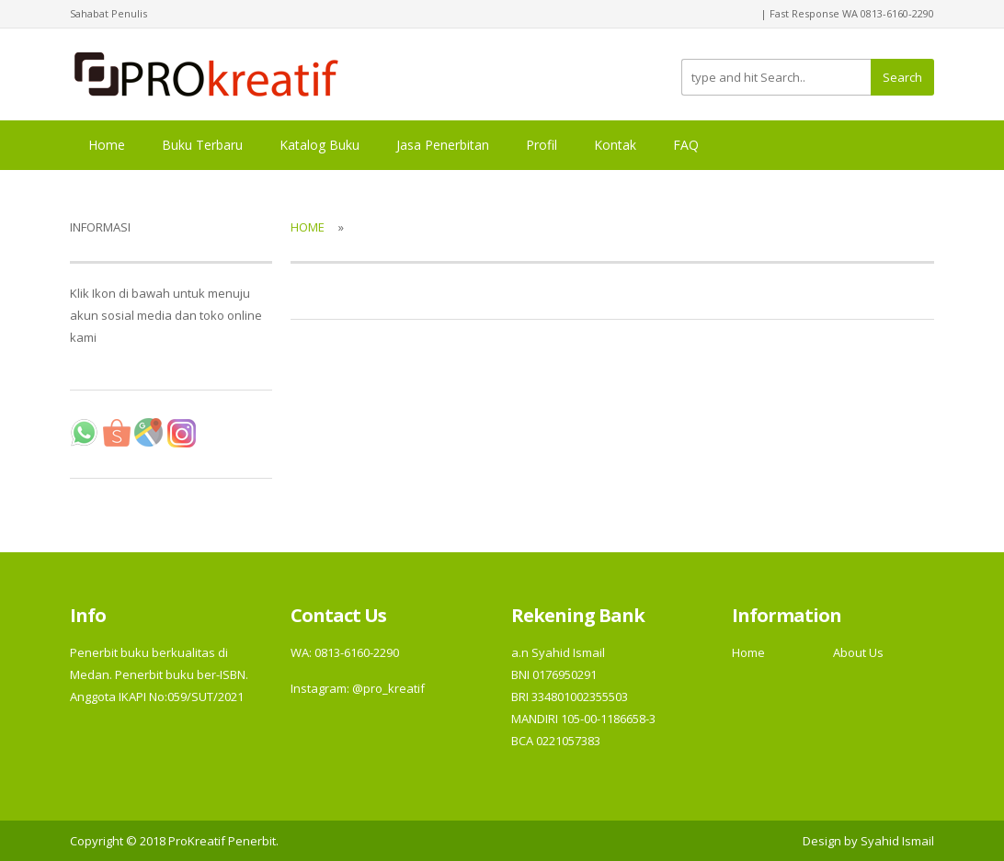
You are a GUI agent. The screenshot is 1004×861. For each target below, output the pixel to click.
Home (106, 144)
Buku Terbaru (202, 144)
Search (902, 77)
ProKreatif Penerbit (222, 841)
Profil (541, 144)
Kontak (615, 144)
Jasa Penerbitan (442, 144)
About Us (858, 652)
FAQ (686, 144)
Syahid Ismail (897, 841)
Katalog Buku (319, 144)
